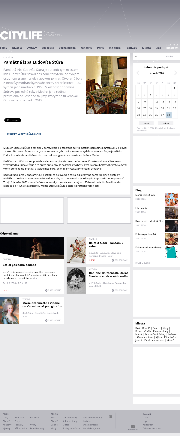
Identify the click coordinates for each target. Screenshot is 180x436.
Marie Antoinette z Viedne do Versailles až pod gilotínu (42, 304)
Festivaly (131, 48)
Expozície (48, 48)
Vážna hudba (67, 48)
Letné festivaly (37, 428)
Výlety (159, 337)
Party (100, 48)
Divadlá (17, 48)
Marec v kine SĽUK (145, 194)
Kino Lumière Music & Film (149, 221)
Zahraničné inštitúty (155, 334)
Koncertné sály (143, 331)
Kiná (137, 328)
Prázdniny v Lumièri (145, 234)
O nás (145, 417)
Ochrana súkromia (151, 428)
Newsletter (133, 429)
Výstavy (32, 48)
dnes (146, 122)
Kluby (165, 328)
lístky (6, 290)
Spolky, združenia (71, 428)
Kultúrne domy (160, 331)
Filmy (3, 48)
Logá (145, 421)
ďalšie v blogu (142, 263)
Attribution (148, 424)
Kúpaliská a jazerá (91, 428)
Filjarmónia (141, 208)
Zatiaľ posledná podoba (19, 265)
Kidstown (172, 48)
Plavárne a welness (154, 340)
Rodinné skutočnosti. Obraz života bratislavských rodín (108, 274)
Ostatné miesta (145, 337)
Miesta (146, 48)
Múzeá (138, 334)
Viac (35, 278)
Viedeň (170, 340)
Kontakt (147, 414)
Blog (158, 48)
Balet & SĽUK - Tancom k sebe (106, 244)
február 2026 (156, 73)
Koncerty (86, 48)
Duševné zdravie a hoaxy (148, 247)
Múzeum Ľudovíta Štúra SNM (24, 133)
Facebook (110, 416)
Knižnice (172, 334)
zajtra (166, 122)
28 (168, 115)
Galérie (156, 328)
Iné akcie (115, 48)
